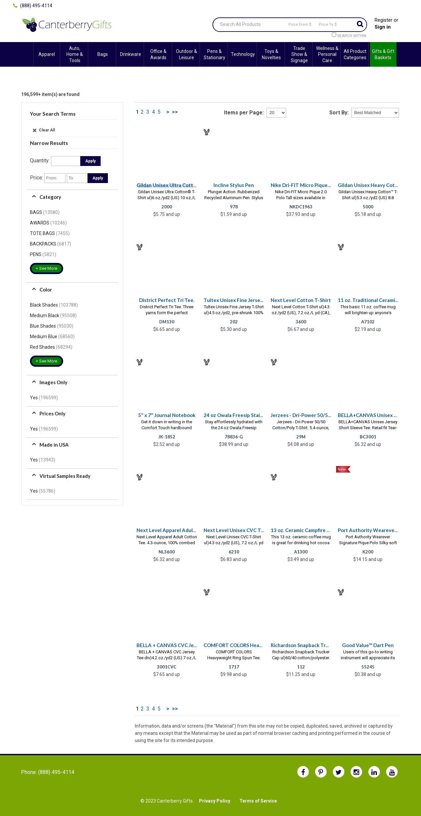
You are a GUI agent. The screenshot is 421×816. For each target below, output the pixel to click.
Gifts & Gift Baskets (383, 54)
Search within (351, 36)
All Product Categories (355, 54)
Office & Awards (158, 54)
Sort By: (339, 112)
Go (359, 24)
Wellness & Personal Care (327, 54)
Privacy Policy (214, 801)
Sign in (383, 27)
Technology (243, 54)
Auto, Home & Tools (74, 54)
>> (175, 112)
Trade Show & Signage (299, 54)
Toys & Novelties (271, 54)
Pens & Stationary (214, 54)
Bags (102, 54)
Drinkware (130, 54)
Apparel (46, 54)
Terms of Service (258, 801)
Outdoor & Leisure (186, 54)
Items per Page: (244, 112)
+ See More (46, 268)
